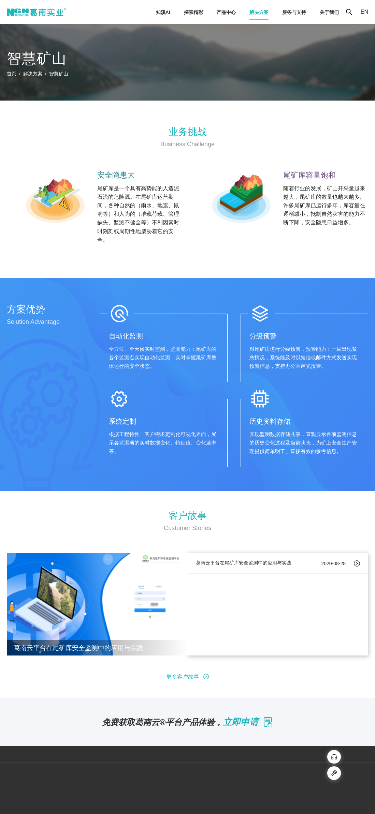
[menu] (206, 12)
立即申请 (248, 722)
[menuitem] (163, 12)
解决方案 (32, 73)
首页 (11, 73)
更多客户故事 (187, 677)
